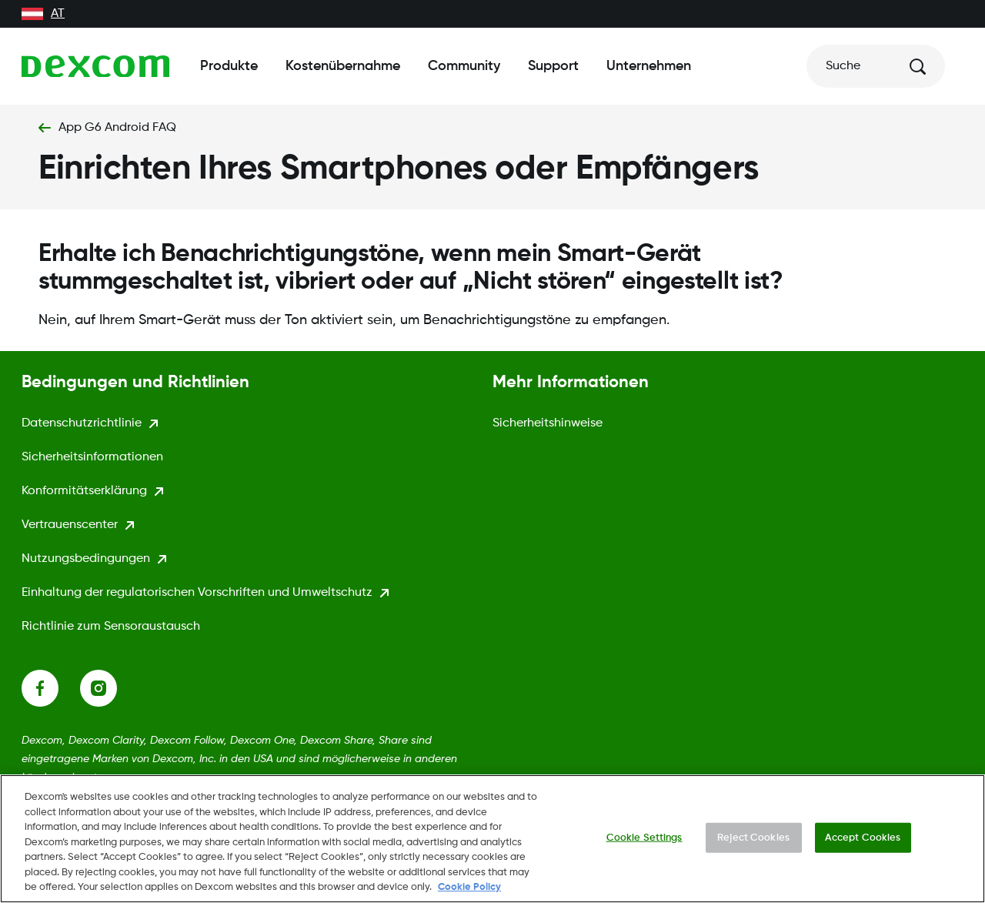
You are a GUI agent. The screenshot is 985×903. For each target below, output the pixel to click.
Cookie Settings (644, 843)
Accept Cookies (863, 843)
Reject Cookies (753, 843)
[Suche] (875, 66)
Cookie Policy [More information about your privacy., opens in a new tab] (469, 893)
